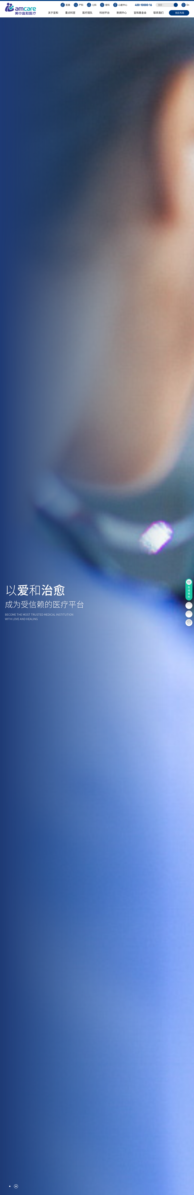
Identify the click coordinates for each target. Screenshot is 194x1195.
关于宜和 (54, 12)
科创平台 (106, 12)
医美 (65, 5)
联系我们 (160, 12)
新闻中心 (123, 12)
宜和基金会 (141, 12)
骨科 (105, 5)
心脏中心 (120, 5)
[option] (97, 606)
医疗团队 (88, 12)
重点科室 (71, 12)
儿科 (91, 5)
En (185, 5)
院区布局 (179, 13)
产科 (78, 5)
